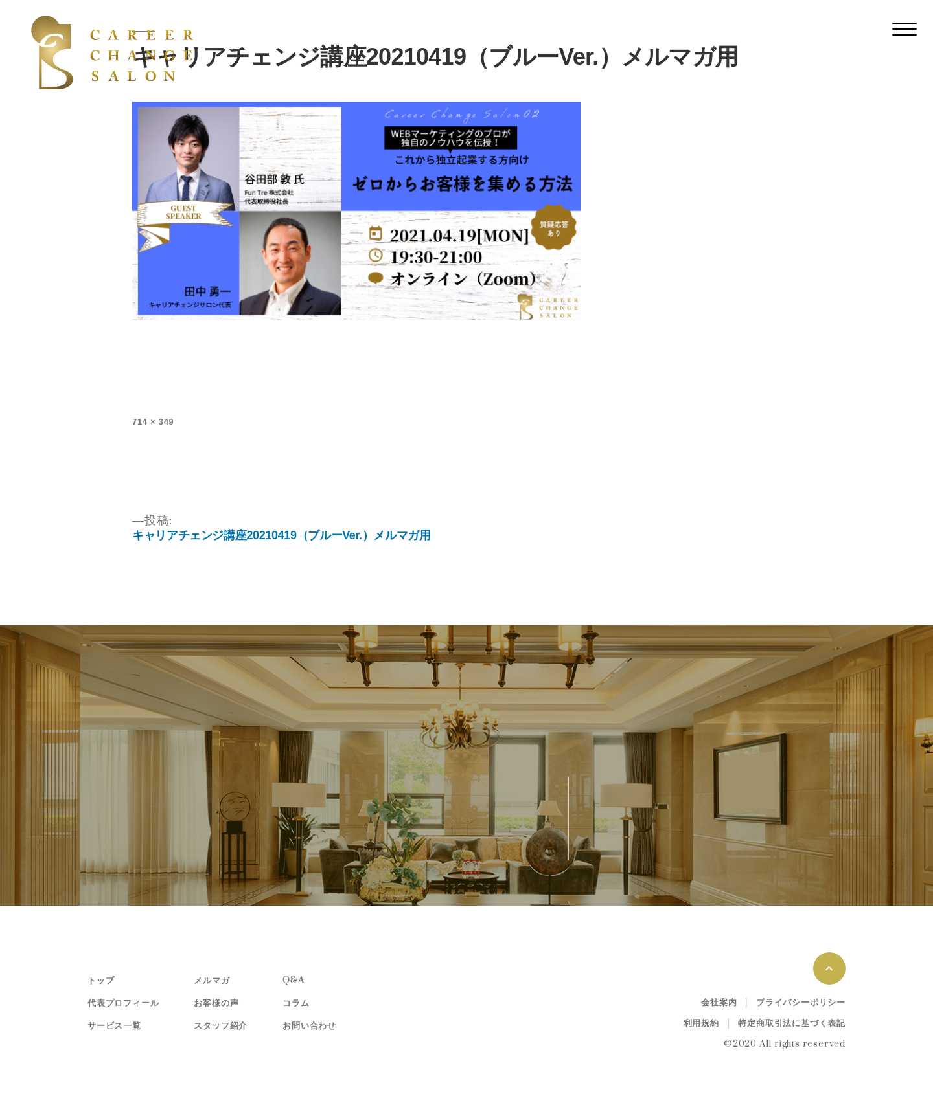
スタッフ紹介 (221, 1026)
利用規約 (701, 1023)
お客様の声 (216, 1003)
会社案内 (719, 1002)
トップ (100, 980)
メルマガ (211, 980)
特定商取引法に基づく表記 (792, 1023)
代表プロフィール (123, 1003)
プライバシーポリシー (801, 1002)
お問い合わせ (309, 1026)
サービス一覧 (114, 1026)
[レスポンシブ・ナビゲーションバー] (904, 29)
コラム (295, 1003)
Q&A (293, 981)
